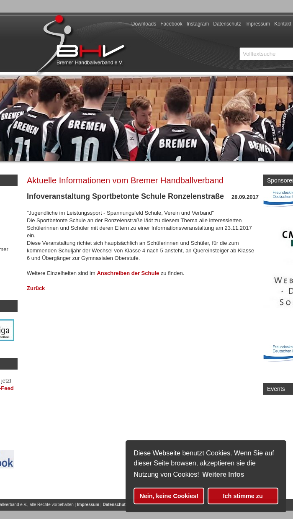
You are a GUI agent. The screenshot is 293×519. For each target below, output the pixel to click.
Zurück (36, 288)
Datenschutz (227, 24)
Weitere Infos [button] (223, 474)
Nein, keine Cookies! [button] (168, 496)
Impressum (257, 24)
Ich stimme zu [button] (243, 496)
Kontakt (282, 24)
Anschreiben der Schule (128, 273)
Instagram (198, 24)
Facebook (171, 24)
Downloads (143, 24)
